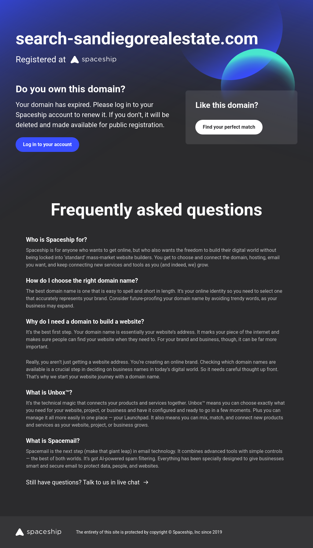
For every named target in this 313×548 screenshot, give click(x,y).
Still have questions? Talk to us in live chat (87, 482)
